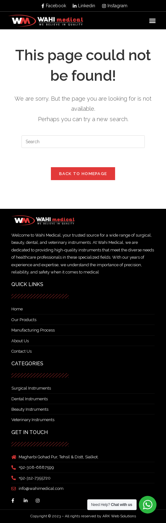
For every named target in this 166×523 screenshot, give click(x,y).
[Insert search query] (83, 141)
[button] (152, 20)
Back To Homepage (83, 173)
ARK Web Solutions (119, 516)
